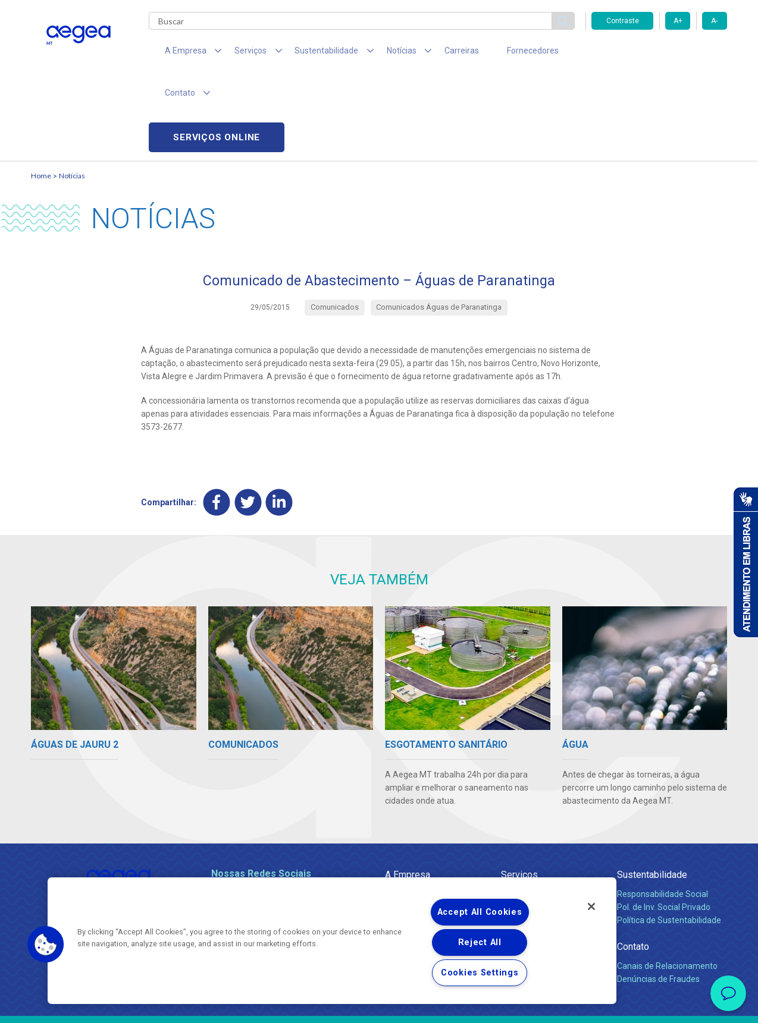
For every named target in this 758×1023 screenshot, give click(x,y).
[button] (46, 945)
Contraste (622, 21)
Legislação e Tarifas (538, 838)
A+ (678, 21)
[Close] (591, 906)
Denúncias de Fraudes (658, 897)
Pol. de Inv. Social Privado (663, 825)
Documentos (525, 864)
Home (41, 92)
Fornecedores (489, 53)
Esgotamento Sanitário (544, 825)
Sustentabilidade (652, 792)
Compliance (407, 825)
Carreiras (426, 53)
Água (511, 812)
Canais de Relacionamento (667, 884)
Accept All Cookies (479, 912)
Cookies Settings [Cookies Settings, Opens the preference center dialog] (480, 973)
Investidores (408, 838)
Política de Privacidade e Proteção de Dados (379, 1005)
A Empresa (407, 792)
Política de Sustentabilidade (669, 838)
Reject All (480, 942)
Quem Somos (411, 812)
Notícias (72, 92)
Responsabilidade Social (662, 812)
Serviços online (659, 53)
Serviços (519, 792)
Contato (633, 864)
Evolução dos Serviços (542, 851)
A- (714, 21)
